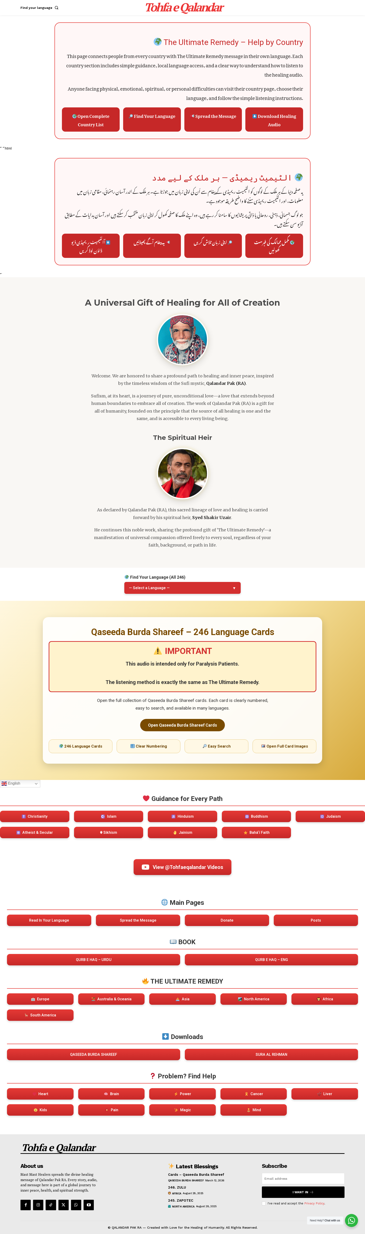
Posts (316, 920)
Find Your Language (152, 115)
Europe (40, 999)
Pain (111, 1110)
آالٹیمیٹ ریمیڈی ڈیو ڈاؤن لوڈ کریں (90, 245)
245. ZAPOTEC (180, 1200)
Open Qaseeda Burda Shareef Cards (182, 725)
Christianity (34, 816)
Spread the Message (213, 115)
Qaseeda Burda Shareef (186, 1180)
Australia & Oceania (111, 999)
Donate (227, 920)
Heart (40, 1094)
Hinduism (182, 816)
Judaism (330, 816)
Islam (108, 816)
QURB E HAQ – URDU (94, 959)
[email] (303, 1178)
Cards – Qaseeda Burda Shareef (196, 1174)
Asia (182, 999)
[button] (40, 8)
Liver (325, 1094)
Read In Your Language (49, 920)
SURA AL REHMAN (271, 1054)
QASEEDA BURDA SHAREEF (93, 1054)
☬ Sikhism (108, 832)
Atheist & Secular (35, 832)
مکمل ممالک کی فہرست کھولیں (274, 245)
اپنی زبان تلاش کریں (213, 241)
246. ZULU (177, 1187)
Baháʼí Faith (257, 832)
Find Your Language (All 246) (155, 577)
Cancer (254, 1094)
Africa (325, 999)
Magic (182, 1110)
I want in (303, 1192)
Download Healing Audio (274, 119)
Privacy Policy (314, 1203)
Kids (40, 1110)
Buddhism (256, 816)
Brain (111, 1094)
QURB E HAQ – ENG (271, 959)
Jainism (182, 832)
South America (40, 1015)
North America (253, 999)
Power (182, 1094)
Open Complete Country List (90, 119)
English (10, 783)
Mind (254, 1110)
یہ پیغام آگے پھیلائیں (152, 241)
